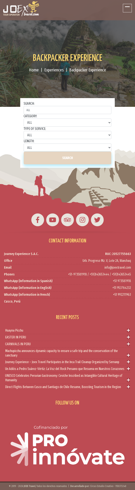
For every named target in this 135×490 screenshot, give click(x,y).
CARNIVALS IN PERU (67, 344)
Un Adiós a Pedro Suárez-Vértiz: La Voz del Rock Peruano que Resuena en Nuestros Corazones (67, 369)
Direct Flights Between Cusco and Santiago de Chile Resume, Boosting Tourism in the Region (67, 387)
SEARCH (67, 158)
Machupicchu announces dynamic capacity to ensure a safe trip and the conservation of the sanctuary (67, 353)
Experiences (54, 69)
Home (34, 69)
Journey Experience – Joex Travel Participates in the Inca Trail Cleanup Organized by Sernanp (67, 362)
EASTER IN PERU (67, 337)
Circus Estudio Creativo (101, 486)
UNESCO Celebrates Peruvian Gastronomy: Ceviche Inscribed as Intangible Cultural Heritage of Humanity (67, 378)
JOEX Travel (29, 486)
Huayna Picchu (67, 330)
